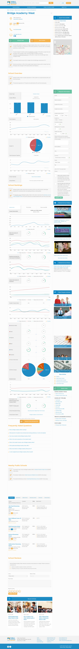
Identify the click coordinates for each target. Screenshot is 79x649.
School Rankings (40, 642)
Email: (56, 95)
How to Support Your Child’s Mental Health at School (29, 618)
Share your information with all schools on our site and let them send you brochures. (64, 178)
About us (38, 639)
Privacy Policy (68, 647)
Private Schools (47, 497)
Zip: (55, 165)
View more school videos (62, 258)
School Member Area (63, 638)
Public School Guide (51, 639)
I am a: (9, 573)
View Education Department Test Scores (36, 411)
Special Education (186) (60, 408)
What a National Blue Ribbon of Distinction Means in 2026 (43, 618)
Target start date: (58, 131)
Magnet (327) (58, 403)
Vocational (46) (58, 410)
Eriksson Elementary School (13, 535)
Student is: (57, 118)
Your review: (10, 578)
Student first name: (59, 104)
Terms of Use (62, 647)
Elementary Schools (33, 497)
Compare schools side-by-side (61, 395)
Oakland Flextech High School (41, 469)
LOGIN (62, 3)
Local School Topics (60, 383)
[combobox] (35, 3)
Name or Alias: (32, 573)
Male (57, 120)
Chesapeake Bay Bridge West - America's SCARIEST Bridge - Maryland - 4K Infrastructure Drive (61, 221)
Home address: (58, 146)
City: (56, 151)
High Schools (18, 497)
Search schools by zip (60, 393)
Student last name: (58, 109)
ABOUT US (64, 7)
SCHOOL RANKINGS (31, 7)
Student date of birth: (59, 113)
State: (56, 160)
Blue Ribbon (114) (59, 401)
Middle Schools (25, 497)
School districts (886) (60, 414)
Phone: (56, 171)
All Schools (11, 497)
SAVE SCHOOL (37, 40)
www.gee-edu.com (17, 34)
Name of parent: (58, 100)
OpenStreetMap (69, 54)
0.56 (44, 379)
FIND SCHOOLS (16, 7)
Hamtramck (15, 19)
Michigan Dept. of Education (61, 425)
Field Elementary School (14, 526)
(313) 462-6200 (18, 29)
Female (60, 120)
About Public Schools (60, 378)
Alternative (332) (59, 412)
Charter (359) (58, 405)
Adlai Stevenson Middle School (31, 475)
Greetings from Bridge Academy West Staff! (62, 239)
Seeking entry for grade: (60, 127)
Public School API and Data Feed (65, 640)
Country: (56, 155)
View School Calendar (36, 177)
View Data (48, 116)
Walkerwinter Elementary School (15, 544)
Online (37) (58, 407)
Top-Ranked (58, 400)
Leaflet (65, 54)
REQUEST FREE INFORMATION (29, 421)
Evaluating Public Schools (61, 380)
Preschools (40, 497)
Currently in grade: (58, 122)
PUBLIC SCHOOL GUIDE (49, 7)
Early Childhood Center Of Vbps (15, 519)
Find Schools (39, 640)
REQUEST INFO (16, 40)
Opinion (57, 376)
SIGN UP (68, 3)
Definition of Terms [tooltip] (11, 207)
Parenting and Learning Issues (62, 382)
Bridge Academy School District (36, 414)
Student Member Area (51, 638)
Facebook (10, 647)
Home (38, 638)
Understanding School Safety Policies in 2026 (13, 617)
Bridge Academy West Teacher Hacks (61, 255)
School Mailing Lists (63, 639)
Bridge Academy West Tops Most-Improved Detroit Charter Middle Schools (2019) (62, 266)
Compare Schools (50, 640)
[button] (9, 591)
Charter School (36, 94)
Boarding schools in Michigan (61, 420)
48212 (21, 19)
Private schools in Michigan (61, 418)
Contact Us (49, 642)
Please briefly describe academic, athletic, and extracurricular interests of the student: (62, 138)
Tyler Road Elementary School (33, 479)
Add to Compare (13, 514)
